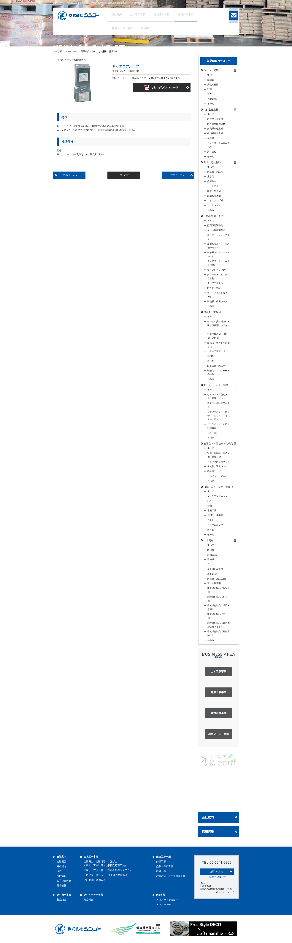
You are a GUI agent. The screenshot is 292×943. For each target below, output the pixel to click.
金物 (209, 506)
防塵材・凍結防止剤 (217, 578)
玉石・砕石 (212, 433)
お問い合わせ (64, 880)
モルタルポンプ (215, 525)
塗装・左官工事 (164, 866)
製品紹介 (85, 51)
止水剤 (210, 176)
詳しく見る (218, 801)
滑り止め (211, 151)
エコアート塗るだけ (167, 899)
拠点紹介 (61, 866)
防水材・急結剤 (215, 171)
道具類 (210, 530)
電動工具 (211, 510)
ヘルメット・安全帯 (217, 476)
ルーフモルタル (215, 283)
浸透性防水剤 (214, 195)
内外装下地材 (214, 288)
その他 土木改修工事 (95, 879)
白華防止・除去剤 (216, 365)
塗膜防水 (211, 181)
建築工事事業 (163, 856)
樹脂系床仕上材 (215, 133)
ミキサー (211, 520)
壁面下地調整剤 (215, 225)
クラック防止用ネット (218, 462)
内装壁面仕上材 (215, 119)
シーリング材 (214, 205)
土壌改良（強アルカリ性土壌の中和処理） (107, 875)
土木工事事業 (91, 856)
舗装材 (210, 138)
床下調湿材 (212, 574)
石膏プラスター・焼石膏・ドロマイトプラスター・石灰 (218, 416)
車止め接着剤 (214, 583)
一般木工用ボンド (216, 351)
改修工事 (161, 871)
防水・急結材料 (99, 51)
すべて (210, 75)
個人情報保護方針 (217, 876)
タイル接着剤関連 (216, 230)
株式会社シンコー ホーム (66, 51)
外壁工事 (161, 861)
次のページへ (177, 175)
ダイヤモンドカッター (218, 496)
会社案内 (208, 817)
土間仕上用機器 (215, 515)
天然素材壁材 (214, 84)
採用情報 (208, 831)
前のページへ (70, 175)
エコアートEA (164, 904)
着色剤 (210, 361)
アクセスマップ (225, 892)
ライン (210, 564)
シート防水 (212, 186)
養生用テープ (214, 471)
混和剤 (210, 356)
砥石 (209, 501)
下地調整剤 (212, 99)
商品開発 (88, 899)
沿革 (59, 871)
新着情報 (61, 885)
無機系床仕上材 (215, 128)
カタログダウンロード (164, 88)
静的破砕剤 (212, 554)
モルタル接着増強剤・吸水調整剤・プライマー (218, 325)
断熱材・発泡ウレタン (218, 301)
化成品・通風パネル (217, 466)
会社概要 (61, 861)
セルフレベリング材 (217, 269)
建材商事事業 (64, 894)
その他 (210, 103)
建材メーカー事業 (93, 894)
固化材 (210, 550)
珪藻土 (210, 89)
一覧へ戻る (123, 175)
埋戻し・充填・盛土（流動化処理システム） (108, 870)
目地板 (210, 559)
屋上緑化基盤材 (215, 569)
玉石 (209, 94)
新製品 (210, 79)
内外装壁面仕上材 (216, 123)
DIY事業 (160, 894)
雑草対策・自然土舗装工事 (170, 876)
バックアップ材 (215, 200)
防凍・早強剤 (214, 191)
